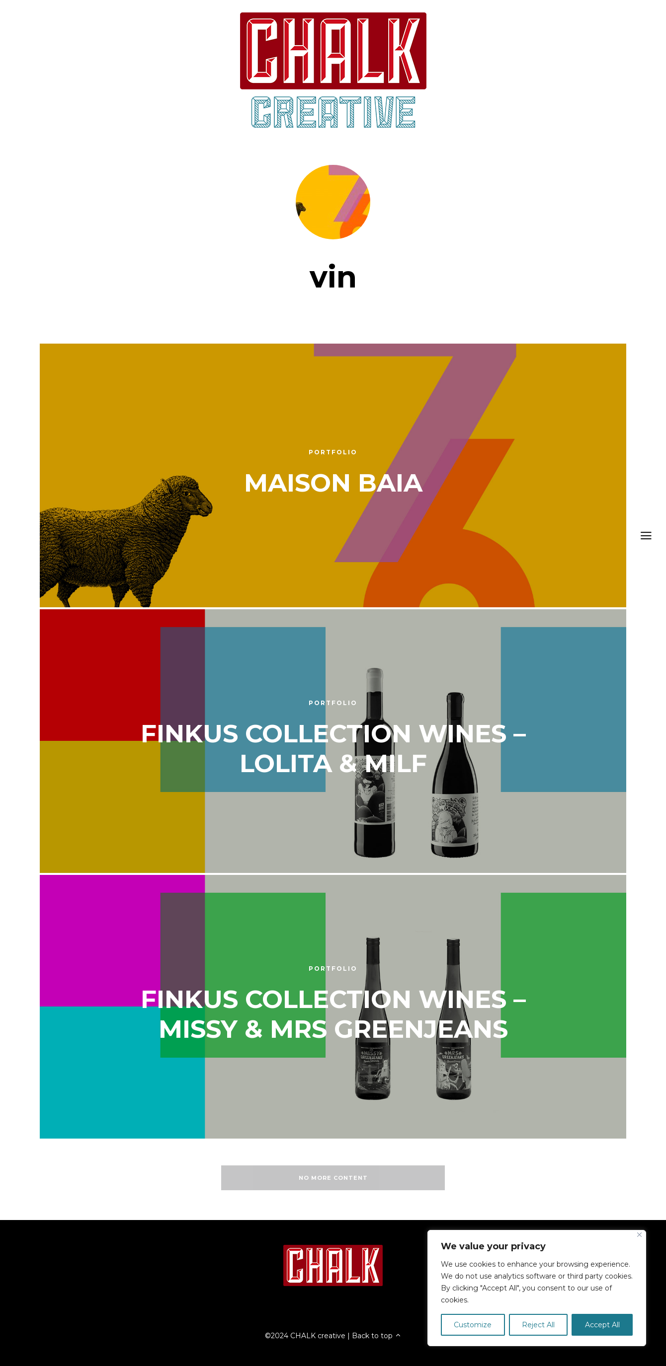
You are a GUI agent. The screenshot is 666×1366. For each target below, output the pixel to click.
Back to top (377, 1335)
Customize (473, 1324)
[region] (536, 1288)
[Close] (639, 1234)
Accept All (602, 1324)
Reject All (538, 1324)
